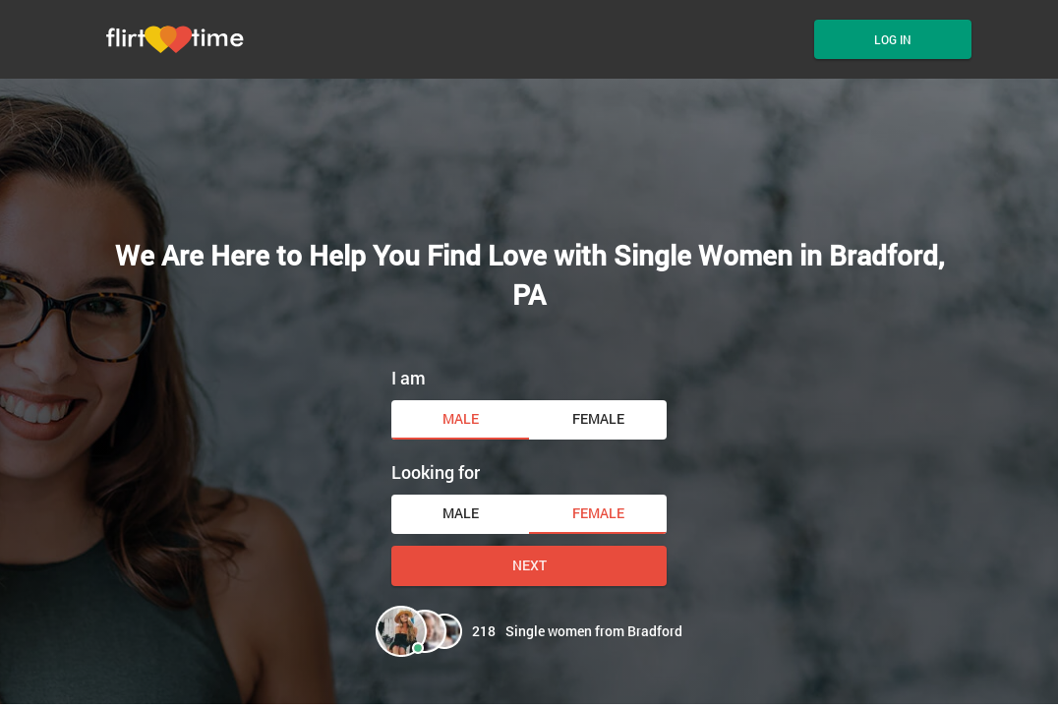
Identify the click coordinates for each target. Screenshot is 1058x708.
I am (408, 377)
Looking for (435, 472)
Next (529, 565)
